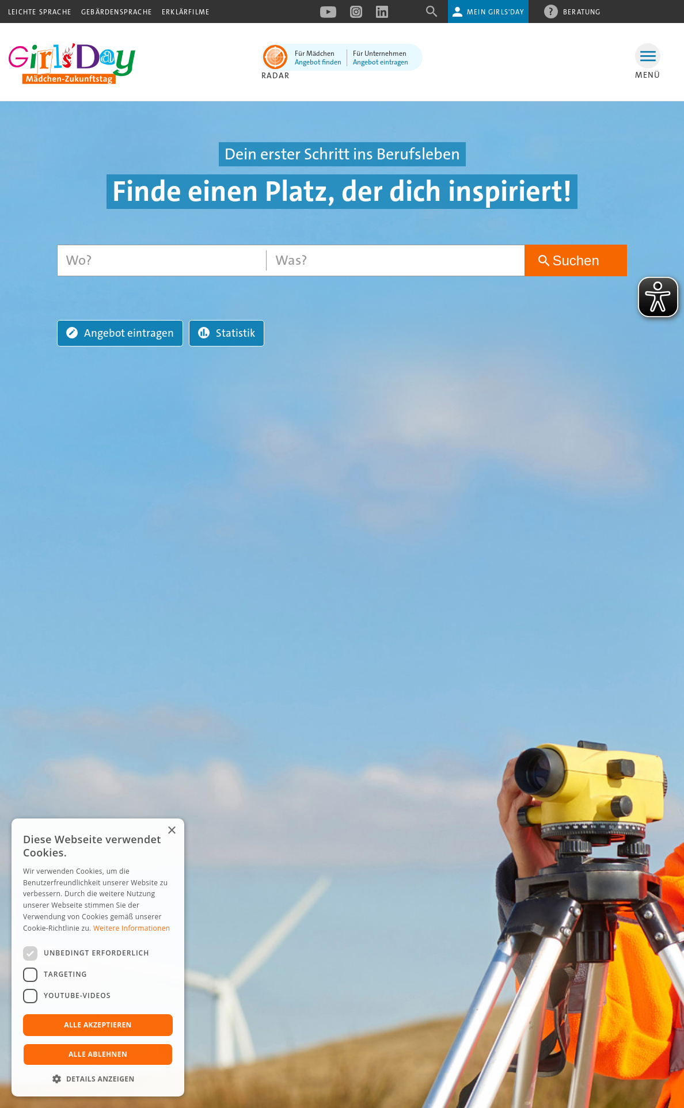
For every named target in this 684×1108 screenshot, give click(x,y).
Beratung (582, 11)
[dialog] (98, 957)
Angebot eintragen (380, 62)
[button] (98, 1079)
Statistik (226, 333)
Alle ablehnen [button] (98, 1054)
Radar (275, 75)
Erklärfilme (186, 12)
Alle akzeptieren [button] (98, 1025)
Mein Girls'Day (495, 12)
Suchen (575, 260)
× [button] (171, 831)
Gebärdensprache (116, 12)
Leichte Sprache (39, 12)
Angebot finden (318, 62)
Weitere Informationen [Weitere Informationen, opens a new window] (131, 928)
